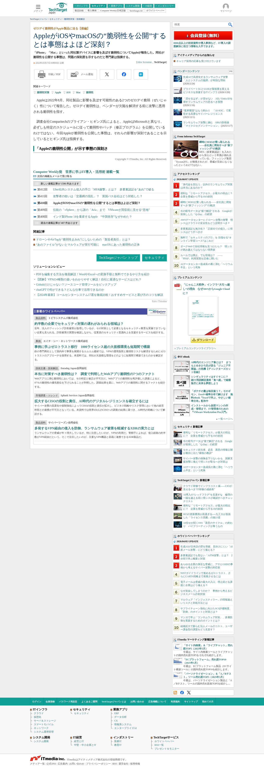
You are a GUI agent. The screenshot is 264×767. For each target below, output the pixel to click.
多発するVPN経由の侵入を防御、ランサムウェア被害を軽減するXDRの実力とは (94, 428)
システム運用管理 (44, 731)
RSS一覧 (159, 745)
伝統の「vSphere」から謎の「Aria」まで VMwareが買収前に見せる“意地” (101, 209)
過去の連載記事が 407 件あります (59, 222)
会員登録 (50, 701)
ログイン (36, 701)
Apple (58, 92)
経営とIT (79, 741)
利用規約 (175, 701)
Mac (78, 92)
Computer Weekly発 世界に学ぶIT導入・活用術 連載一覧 (76, 172)
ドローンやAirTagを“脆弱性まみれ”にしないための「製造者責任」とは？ (83, 239)
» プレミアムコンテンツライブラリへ (195, 348)
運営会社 (123, 763)
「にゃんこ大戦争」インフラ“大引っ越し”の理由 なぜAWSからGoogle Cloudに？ (206, 289)
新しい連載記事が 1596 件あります (60, 183)
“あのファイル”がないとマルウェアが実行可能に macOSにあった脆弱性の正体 (88, 244)
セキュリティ (154, 257)
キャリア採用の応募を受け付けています (198, 61)
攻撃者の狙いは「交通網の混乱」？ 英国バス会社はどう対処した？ (98, 196)
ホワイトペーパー (164, 741)
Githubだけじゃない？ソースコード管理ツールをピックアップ (76, 284)
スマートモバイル (44, 724)
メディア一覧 (37, 763)
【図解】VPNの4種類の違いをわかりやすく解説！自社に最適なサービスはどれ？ (88, 279)
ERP (116, 713)
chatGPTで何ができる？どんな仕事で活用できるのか (70, 289)
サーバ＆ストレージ (45, 720)
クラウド (39, 713)
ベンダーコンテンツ (188, 71)
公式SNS (51, 763)
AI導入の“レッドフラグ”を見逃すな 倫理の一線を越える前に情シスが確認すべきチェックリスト (208, 498)
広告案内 (63, 763)
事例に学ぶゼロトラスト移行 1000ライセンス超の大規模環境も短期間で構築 (92, 347)
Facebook (182, 692)
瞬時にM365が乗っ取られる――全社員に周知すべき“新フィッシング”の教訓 (216, 145)
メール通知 (87, 74)
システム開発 (41, 741)
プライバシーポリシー (98, 763)
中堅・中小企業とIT (85, 745)
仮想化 (37, 717)
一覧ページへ (225, 418)
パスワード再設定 (68, 701)
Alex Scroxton (144, 62)
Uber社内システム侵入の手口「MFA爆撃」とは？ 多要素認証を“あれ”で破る (103, 189)
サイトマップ (191, 701)
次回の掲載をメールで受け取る (54, 176)
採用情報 (135, 763)
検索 (230, 24)
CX (116, 720)
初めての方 (207, 701)
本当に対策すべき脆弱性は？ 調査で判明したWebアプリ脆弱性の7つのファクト (94, 374)
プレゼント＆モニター (166, 748)
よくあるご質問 (89, 701)
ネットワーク (41, 728)
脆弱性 (89, 92)
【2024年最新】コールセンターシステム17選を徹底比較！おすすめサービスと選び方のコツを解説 (99, 294)
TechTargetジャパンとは (114, 701)
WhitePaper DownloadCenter (157, 312)
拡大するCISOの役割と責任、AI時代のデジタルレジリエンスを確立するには (91, 401)
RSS (175, 692)
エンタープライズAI (125, 728)
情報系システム (123, 724)
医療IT (117, 741)
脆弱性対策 (43, 92)
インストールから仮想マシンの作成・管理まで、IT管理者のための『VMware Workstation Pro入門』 (209, 409)
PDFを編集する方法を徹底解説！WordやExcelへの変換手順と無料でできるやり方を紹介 (93, 274)
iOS (69, 92)
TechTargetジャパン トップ (118, 257)
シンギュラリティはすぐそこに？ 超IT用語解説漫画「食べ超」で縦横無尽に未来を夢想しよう (211, 380)
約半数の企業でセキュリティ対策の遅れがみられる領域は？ (79, 323)
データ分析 (120, 717)
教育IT (117, 745)
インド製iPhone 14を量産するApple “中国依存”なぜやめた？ (92, 216)
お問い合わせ (137, 701)
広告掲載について (157, 701)
